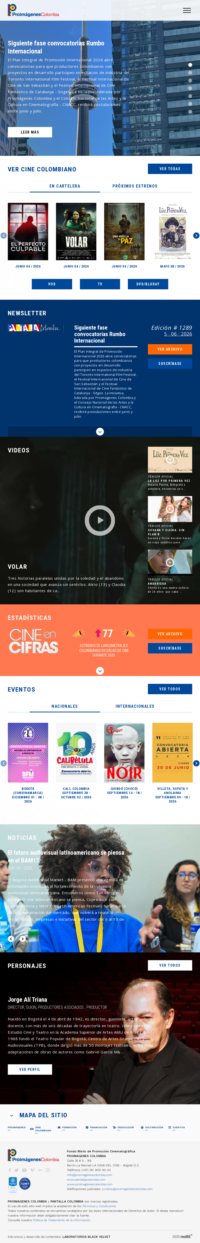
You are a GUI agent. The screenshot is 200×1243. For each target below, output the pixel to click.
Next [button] (196, 235)
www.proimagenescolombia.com (90, 1184)
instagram (48, 1170)
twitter (16, 1170)
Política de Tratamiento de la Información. (62, 1220)
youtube (24, 1170)
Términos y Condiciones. (99, 1206)
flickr (40, 1170)
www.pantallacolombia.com (86, 1179)
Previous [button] (4, 235)
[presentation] (65, 186)
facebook (9, 1170)
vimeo (32, 1170)
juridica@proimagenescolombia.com (127, 1189)
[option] (100, 78)
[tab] (65, 186)
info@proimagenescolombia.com (89, 1175)
